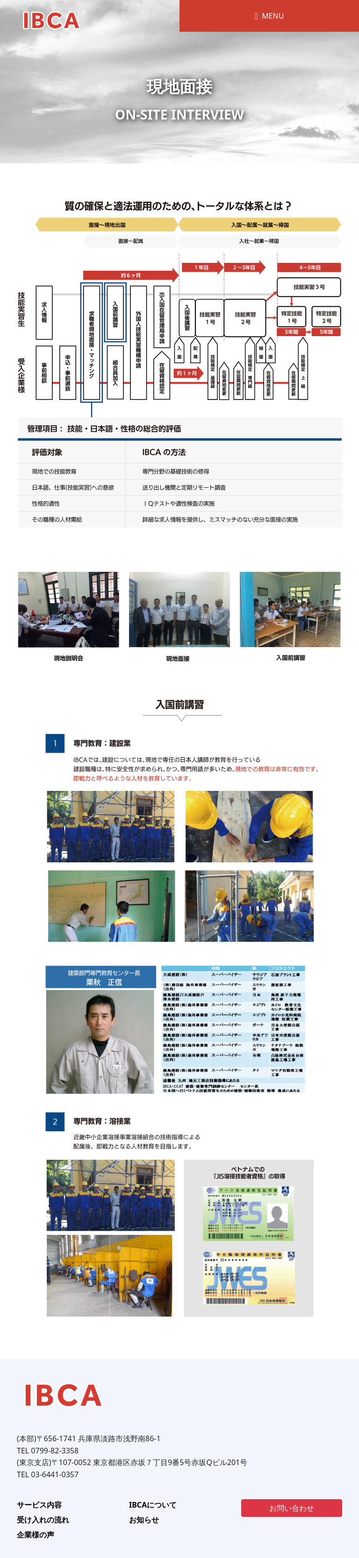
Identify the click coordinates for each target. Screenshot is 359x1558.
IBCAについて (153, 1505)
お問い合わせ (291, 1508)
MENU (269, 16)
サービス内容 (39, 1505)
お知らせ (144, 1520)
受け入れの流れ (43, 1520)
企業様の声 (35, 1535)
